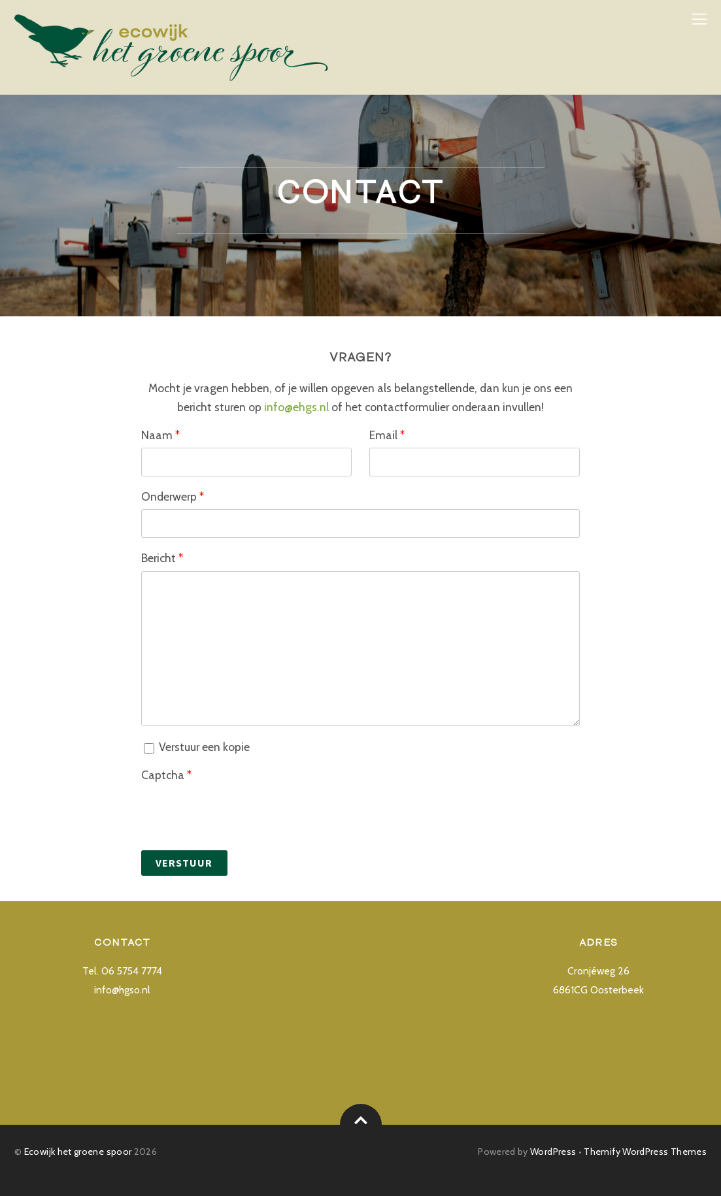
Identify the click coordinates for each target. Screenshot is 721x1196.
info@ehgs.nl (296, 407)
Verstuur (184, 862)
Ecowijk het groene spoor (78, 1151)
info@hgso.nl (122, 990)
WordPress (553, 1151)
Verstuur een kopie (197, 747)
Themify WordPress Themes (645, 1151)
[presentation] (240, 813)
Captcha (166, 775)
